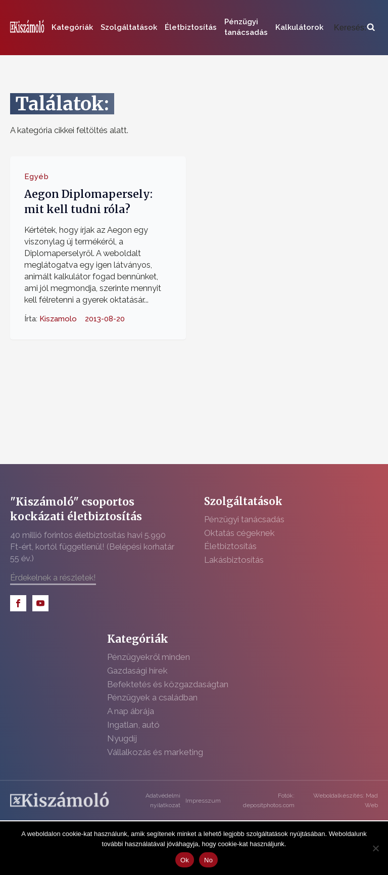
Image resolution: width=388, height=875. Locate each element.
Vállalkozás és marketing (155, 752)
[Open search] (354, 27)
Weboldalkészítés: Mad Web (345, 800)
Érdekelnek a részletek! (53, 577)
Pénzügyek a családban (152, 697)
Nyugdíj (122, 738)
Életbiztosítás (191, 27)
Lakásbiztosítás (234, 560)
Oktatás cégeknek (239, 533)
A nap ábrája (130, 711)
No (208, 860)
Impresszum (203, 800)
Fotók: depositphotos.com (269, 800)
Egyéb (36, 176)
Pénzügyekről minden (148, 657)
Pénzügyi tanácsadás (246, 27)
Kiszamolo (58, 318)
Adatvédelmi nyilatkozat (163, 800)
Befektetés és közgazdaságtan (167, 684)
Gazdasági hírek (137, 670)
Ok (184, 860)
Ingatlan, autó (133, 725)
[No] (375, 848)
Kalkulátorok (299, 27)
